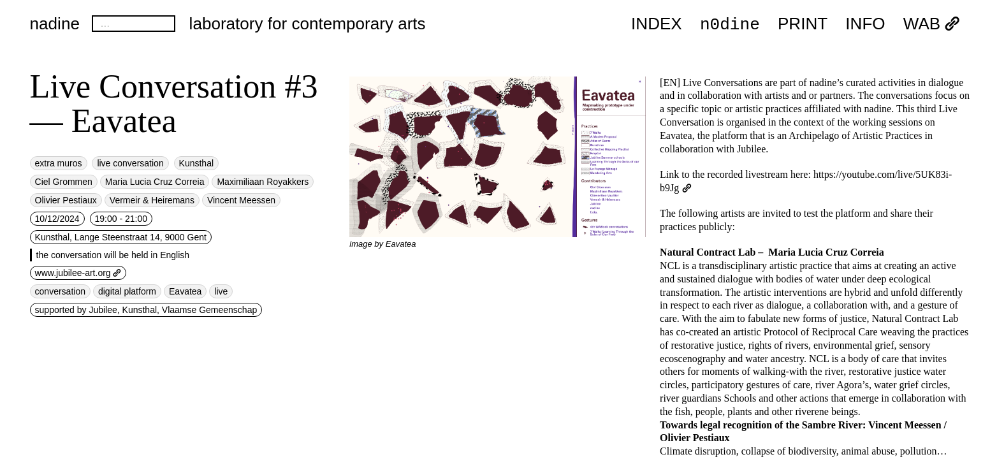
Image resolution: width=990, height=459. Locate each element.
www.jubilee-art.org (78, 273)
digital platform (127, 291)
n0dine (730, 23)
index (656, 24)
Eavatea (185, 291)
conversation (60, 291)
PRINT (802, 24)
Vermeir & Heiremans (152, 200)
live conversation (130, 163)
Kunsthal (196, 163)
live (221, 291)
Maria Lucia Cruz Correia (155, 182)
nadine (55, 23)
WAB (932, 24)
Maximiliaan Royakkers (263, 182)
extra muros (58, 163)
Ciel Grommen (63, 182)
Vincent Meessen (241, 200)
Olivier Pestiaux (66, 200)
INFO (865, 24)
